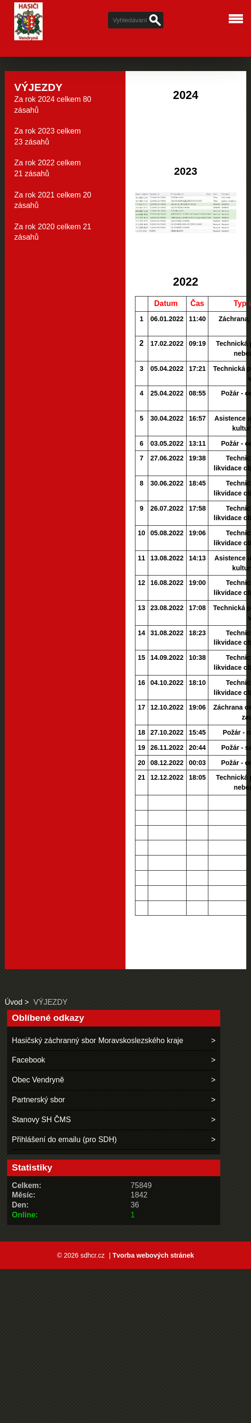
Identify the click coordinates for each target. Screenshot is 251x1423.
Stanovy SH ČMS (41, 1120)
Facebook (28, 1060)
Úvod (13, 1002)
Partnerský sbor (38, 1100)
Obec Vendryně (38, 1080)
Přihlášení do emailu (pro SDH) (64, 1139)
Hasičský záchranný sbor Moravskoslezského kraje (97, 1040)
